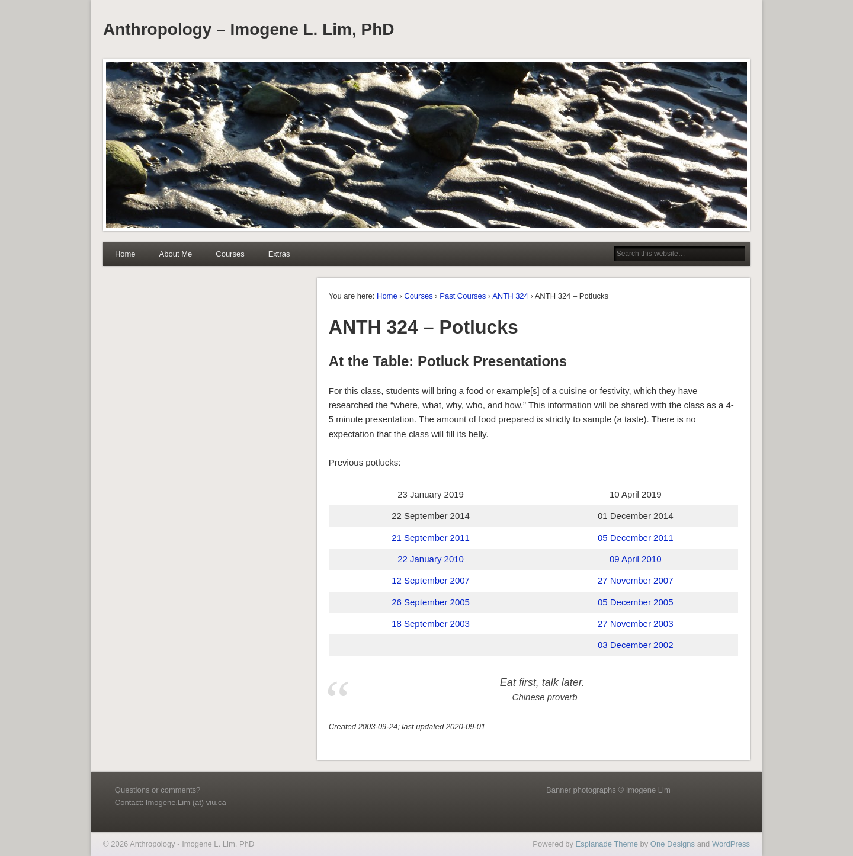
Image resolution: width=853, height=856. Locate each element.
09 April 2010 (636, 559)
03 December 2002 (636, 645)
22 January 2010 (430, 559)
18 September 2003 (431, 623)
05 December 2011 (636, 538)
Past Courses (463, 295)
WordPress (731, 843)
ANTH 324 (510, 295)
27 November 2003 (636, 623)
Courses (230, 253)
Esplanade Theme (607, 843)
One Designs (672, 843)
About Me (176, 253)
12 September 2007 (431, 580)
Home (125, 253)
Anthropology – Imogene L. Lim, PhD (249, 29)
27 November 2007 (636, 580)
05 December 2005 (636, 602)
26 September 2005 (431, 602)
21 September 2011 (431, 538)
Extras (279, 253)
